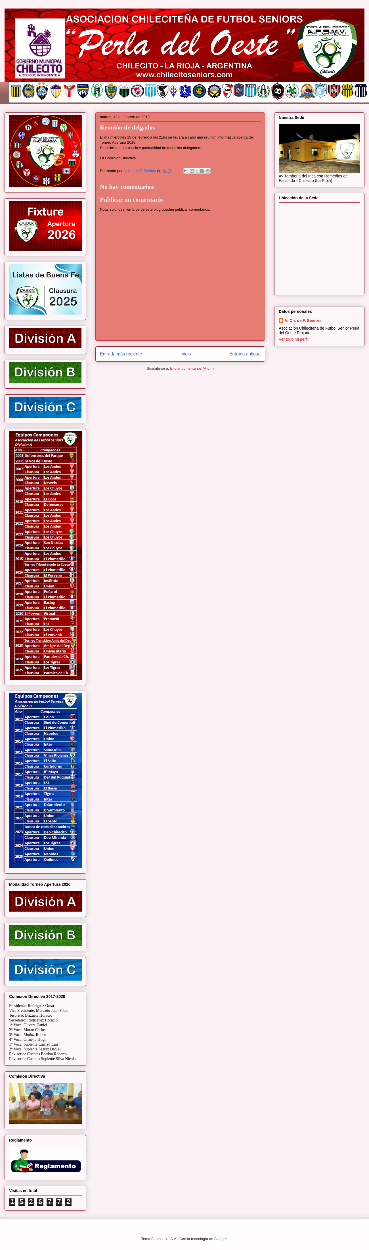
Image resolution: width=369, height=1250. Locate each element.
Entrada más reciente (121, 353)
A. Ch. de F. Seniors (303, 320)
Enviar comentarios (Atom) (192, 368)
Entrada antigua (245, 353)
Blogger (220, 1239)
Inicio (186, 353)
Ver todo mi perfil (294, 339)
